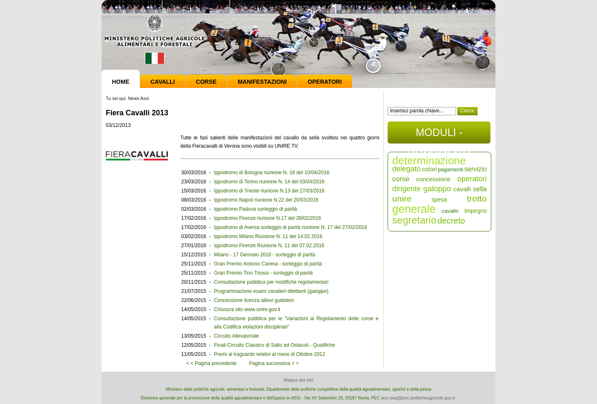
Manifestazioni (262, 81)
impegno (475, 210)
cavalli (462, 188)
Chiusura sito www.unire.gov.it (247, 309)
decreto (451, 220)
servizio (475, 169)
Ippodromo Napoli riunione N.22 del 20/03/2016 (266, 200)
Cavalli (162, 81)
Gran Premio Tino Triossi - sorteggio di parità (263, 273)
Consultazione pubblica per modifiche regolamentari (271, 282)
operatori (472, 179)
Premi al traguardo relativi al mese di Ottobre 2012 (269, 354)
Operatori (325, 81)
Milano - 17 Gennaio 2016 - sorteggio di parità (264, 255)
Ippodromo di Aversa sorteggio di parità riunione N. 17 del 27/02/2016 (290, 227)
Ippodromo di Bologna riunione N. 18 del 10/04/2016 (271, 172)
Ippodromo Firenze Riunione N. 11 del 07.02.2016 (269, 245)
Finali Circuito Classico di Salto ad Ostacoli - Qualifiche (274, 345)
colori (429, 169)
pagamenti (450, 169)
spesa (439, 199)
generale (414, 209)
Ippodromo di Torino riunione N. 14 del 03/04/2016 (269, 182)
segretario (414, 220)
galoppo (437, 188)
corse (401, 179)
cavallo (450, 211)
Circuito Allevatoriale (236, 336)
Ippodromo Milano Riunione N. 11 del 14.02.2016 (268, 236)
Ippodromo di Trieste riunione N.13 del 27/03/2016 (269, 191)
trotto (477, 198)
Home (120, 81)
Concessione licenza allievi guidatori (254, 300)
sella (480, 188)
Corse (206, 81)
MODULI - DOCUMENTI (439, 135)
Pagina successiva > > (274, 363)
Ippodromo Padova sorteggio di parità (255, 209)
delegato (406, 169)
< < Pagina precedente (211, 363)
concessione (433, 179)
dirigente (406, 189)
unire (402, 198)
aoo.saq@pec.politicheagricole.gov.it (418, 397)
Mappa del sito (298, 379)
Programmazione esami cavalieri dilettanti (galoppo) (271, 291)
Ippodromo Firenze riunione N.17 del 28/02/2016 (267, 218)
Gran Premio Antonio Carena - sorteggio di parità (268, 264)
